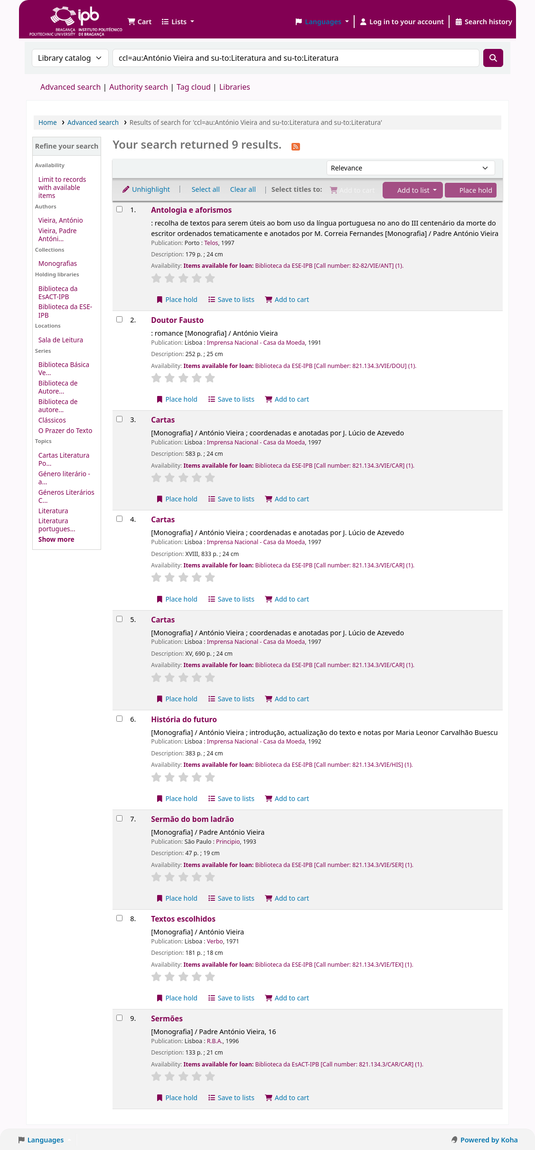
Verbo (215, 941)
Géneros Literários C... (66, 496)
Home (47, 122)
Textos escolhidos (183, 919)
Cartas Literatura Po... (63, 459)
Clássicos (52, 419)
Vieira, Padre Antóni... (57, 234)
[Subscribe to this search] (295, 146)
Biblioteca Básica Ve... (63, 368)
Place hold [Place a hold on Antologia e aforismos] (176, 299)
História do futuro (184, 719)
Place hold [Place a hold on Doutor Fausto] (176, 399)
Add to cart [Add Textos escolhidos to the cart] (287, 997)
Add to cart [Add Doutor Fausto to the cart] (287, 399)
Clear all (243, 189)
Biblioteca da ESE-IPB (65, 310)
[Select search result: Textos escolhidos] (119, 918)
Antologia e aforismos (191, 210)
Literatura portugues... (56, 524)
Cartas (163, 420)
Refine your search (67, 146)
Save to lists (231, 299)
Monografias (57, 263)
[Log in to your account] (402, 22)
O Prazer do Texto (65, 430)
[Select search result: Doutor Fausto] (119, 319)
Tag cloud (194, 87)
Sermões (167, 1018)
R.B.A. (215, 1041)
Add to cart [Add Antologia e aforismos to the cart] (287, 299)
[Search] (493, 58)
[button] (139, 22)
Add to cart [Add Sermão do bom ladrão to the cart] (287, 898)
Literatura (53, 510)
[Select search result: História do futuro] (119, 719)
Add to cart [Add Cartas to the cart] (287, 498)
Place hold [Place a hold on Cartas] (176, 498)
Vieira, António (60, 220)
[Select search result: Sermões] (119, 1018)
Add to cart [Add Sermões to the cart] (287, 1097)
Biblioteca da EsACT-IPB (58, 292)
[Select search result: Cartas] (119, 419)
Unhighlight (146, 189)
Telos (211, 243)
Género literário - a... (64, 477)
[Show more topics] (56, 539)
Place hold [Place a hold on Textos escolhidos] (176, 997)
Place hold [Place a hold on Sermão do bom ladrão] (176, 898)
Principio (228, 842)
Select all (206, 189)
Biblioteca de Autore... (58, 387)
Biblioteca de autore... (58, 405)
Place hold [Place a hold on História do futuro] (176, 798)
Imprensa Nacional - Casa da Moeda (256, 343)
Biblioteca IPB (52, 14)
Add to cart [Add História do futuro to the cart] (287, 798)
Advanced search (70, 87)
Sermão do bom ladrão (192, 819)
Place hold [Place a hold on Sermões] (176, 1097)
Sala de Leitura (60, 339)
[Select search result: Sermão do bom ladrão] (119, 818)
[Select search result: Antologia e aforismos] (119, 209)
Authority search (138, 87)
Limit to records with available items (62, 187)
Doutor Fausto (177, 320)
